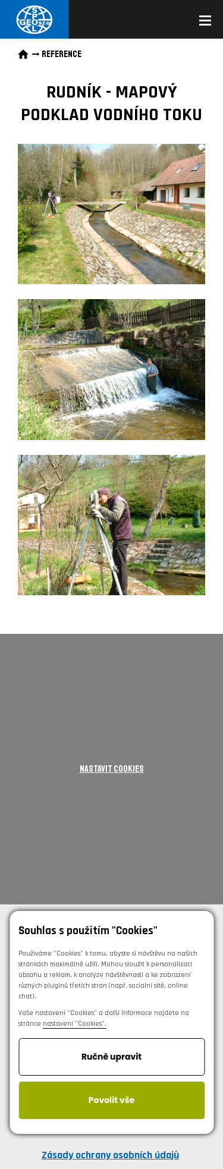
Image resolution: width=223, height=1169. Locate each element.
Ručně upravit (111, 1057)
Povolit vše (111, 1100)
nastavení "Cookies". (74, 1023)
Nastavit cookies (112, 769)
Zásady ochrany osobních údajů (110, 1155)
